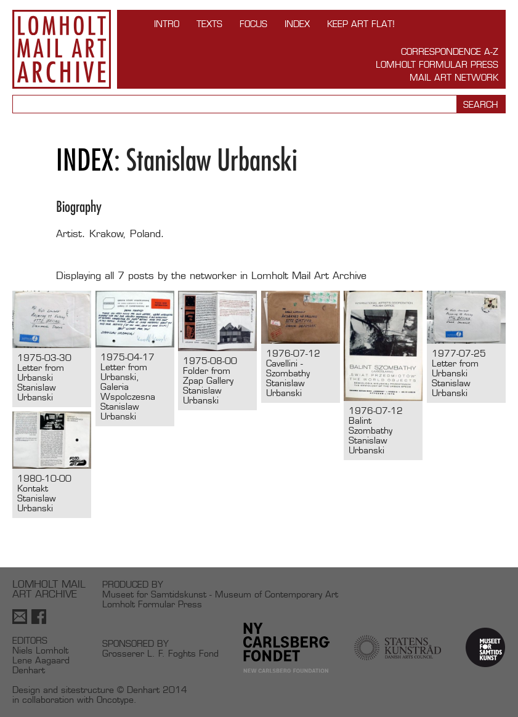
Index (297, 23)
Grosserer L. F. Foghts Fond (160, 653)
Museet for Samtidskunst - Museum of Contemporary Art (220, 594)
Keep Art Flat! (361, 23)
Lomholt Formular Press (437, 64)
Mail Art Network (454, 77)
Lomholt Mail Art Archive (61, 49)
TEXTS (209, 23)
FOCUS (253, 23)
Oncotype (115, 699)
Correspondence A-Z (449, 51)
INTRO (166, 23)
